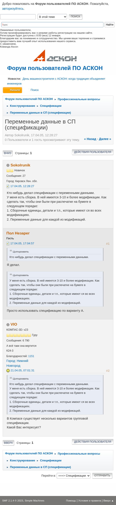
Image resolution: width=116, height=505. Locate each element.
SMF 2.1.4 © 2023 (12, 500)
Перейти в (48, 475)
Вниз (7, 153)
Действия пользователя (92, 152)
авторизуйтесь (13, 8)
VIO (14, 324)
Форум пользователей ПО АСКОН (55, 68)
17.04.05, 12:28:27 (22, 186)
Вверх (8, 442)
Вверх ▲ (108, 500)
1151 (31, 356)
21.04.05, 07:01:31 (22, 370)
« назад (90, 139)
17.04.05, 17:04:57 (22, 243)
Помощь (71, 500)
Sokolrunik (20, 165)
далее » (105, 139)
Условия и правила (89, 500)
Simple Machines (34, 500)
